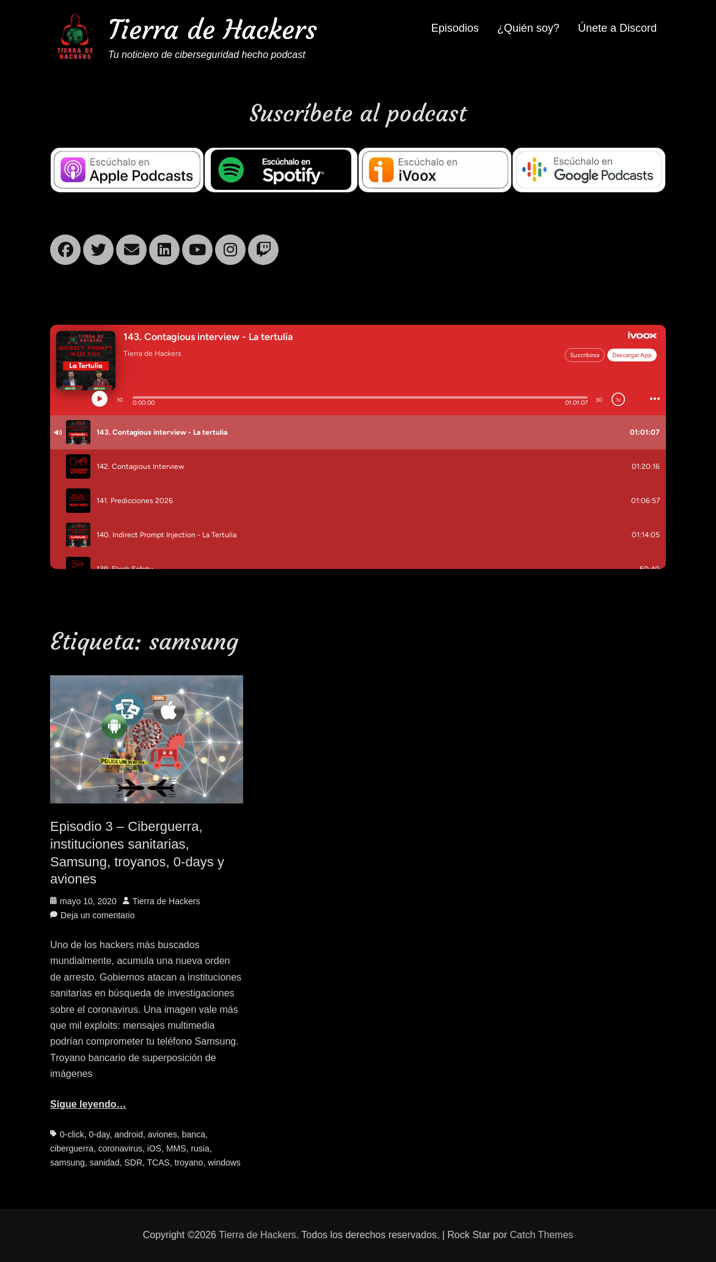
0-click (72, 1134)
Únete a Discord (617, 28)
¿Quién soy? (528, 28)
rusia (200, 1148)
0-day (99, 1134)
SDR (133, 1162)
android (128, 1134)
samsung (67, 1162)
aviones (162, 1134)
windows (224, 1162)
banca (193, 1134)
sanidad (105, 1162)
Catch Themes (542, 1235)
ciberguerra (71, 1148)
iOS (154, 1148)
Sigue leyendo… (88, 1104)
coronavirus (120, 1148)
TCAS (158, 1162)
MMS (176, 1148)
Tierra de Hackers (212, 29)
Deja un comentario (97, 915)
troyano (189, 1162)
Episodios (455, 28)
